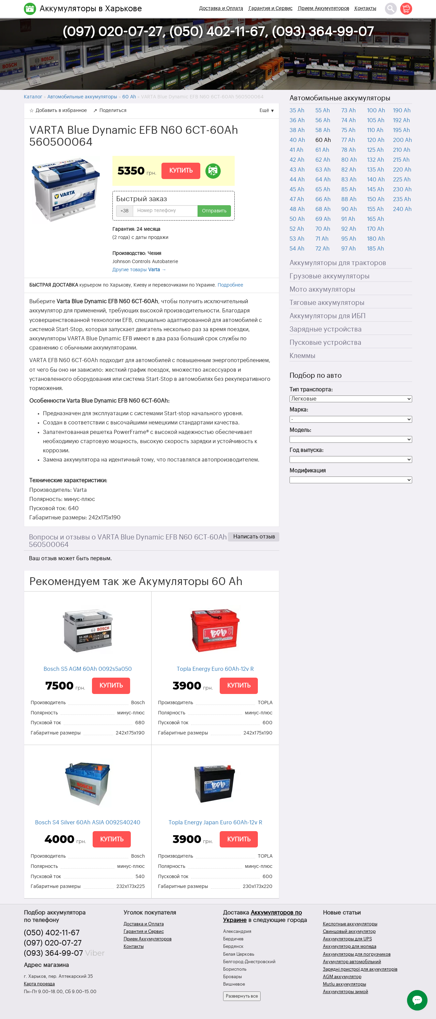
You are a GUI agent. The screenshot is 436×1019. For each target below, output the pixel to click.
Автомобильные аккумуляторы (340, 98)
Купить (180, 170)
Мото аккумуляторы (322, 289)
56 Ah (322, 120)
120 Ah (376, 140)
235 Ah (402, 199)
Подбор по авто (316, 375)
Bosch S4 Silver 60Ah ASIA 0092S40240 (87, 822)
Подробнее (230, 285)
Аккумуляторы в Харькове (91, 8)
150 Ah (376, 199)
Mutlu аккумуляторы (344, 984)
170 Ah (375, 229)
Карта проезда (39, 984)
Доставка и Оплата (221, 8)
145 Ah (375, 189)
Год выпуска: (307, 450)
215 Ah (401, 160)
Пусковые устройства (325, 342)
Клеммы (302, 356)
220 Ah (402, 170)
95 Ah (348, 239)
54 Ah (297, 249)
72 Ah (322, 249)
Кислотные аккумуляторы (350, 924)
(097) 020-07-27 (53, 943)
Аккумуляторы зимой (345, 991)
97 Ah (348, 249)
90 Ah (349, 209)
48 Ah (297, 209)
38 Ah (297, 130)
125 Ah (375, 150)
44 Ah (297, 179)
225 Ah (402, 179)
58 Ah (322, 130)
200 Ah (402, 140)
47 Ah (297, 199)
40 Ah (297, 140)
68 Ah (323, 209)
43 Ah (297, 170)
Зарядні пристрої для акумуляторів (360, 969)
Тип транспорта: (311, 389)
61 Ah (322, 150)
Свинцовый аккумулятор (349, 931)
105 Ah (376, 120)
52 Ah (297, 229)
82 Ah (348, 170)
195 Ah (401, 130)
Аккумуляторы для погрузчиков (357, 954)
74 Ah (348, 120)
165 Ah (375, 219)
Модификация (308, 470)
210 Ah (401, 150)
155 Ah (375, 209)
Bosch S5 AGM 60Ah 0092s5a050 (88, 669)
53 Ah (297, 239)
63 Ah (323, 170)
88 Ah (349, 199)
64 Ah (323, 179)
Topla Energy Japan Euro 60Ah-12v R (215, 822)
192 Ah (401, 120)
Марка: (299, 410)
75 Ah (348, 130)
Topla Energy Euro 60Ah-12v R (215, 669)
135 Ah (375, 170)
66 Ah (323, 199)
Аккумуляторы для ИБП (327, 316)
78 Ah (348, 150)
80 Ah (349, 160)
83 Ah (349, 179)
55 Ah (322, 110)
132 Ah (375, 160)
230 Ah (402, 189)
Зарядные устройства (326, 329)
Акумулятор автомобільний (352, 961)
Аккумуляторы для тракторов (338, 263)
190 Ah (402, 110)
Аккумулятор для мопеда (349, 946)
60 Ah (323, 140)
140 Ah (376, 179)
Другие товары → (139, 270)
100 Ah (376, 110)
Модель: (300, 430)
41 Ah (296, 150)
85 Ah (348, 189)
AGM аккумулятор (342, 976)
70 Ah (322, 229)
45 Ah (297, 189)
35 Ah (297, 110)
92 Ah (348, 229)
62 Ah (322, 160)
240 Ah (402, 209)
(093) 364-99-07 (53, 953)
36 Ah (297, 120)
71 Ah (322, 239)
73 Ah (348, 110)
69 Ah (323, 219)
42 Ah (297, 160)
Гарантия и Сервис (271, 8)
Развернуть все (242, 996)
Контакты (365, 8)
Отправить (214, 211)
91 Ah (348, 219)
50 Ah (297, 219)
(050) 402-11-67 (52, 933)
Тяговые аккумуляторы (327, 303)
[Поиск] (391, 9)
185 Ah (375, 249)
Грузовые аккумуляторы (330, 276)
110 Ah (375, 130)
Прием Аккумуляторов (323, 8)
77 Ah (348, 140)
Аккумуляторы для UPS (347, 939)
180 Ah (376, 239)
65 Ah (322, 189)
